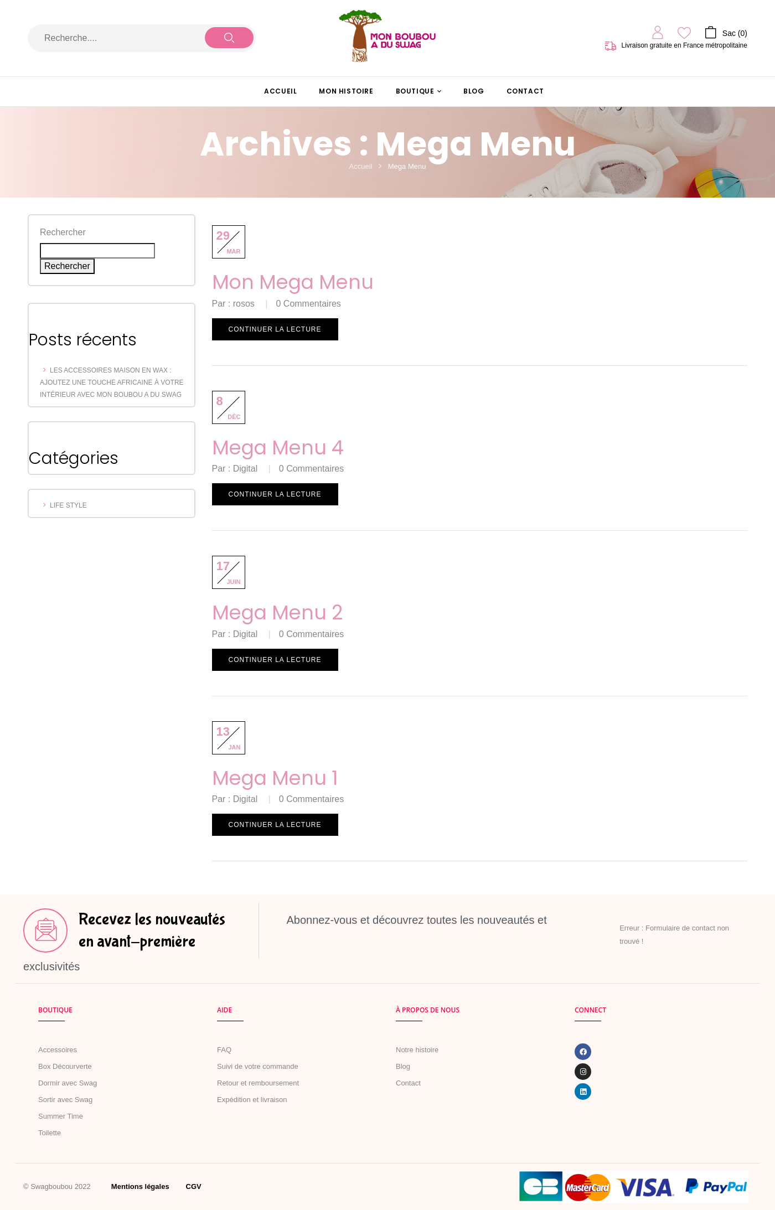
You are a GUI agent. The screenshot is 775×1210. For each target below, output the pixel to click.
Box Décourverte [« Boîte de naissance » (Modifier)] (65, 1066)
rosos (244, 303)
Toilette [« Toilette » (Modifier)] (49, 1133)
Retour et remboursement (258, 1083)
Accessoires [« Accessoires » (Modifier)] (57, 1050)
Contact (408, 1083)
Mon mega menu (293, 282)
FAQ (224, 1050)
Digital (245, 468)
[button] (726, 31)
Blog (403, 1066)
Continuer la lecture (275, 329)
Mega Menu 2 (277, 612)
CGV (194, 1186)
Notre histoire (417, 1050)
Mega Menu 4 (278, 447)
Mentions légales (140, 1186)
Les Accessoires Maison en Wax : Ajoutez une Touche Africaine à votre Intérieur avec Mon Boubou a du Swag (112, 382)
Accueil (361, 166)
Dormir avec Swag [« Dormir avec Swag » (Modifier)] (67, 1083)
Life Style (68, 505)
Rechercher (63, 232)
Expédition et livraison (252, 1099)
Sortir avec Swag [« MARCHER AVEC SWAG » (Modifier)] (65, 1099)
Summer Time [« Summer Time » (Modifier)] (60, 1116)
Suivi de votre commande (257, 1066)
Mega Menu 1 (275, 778)
